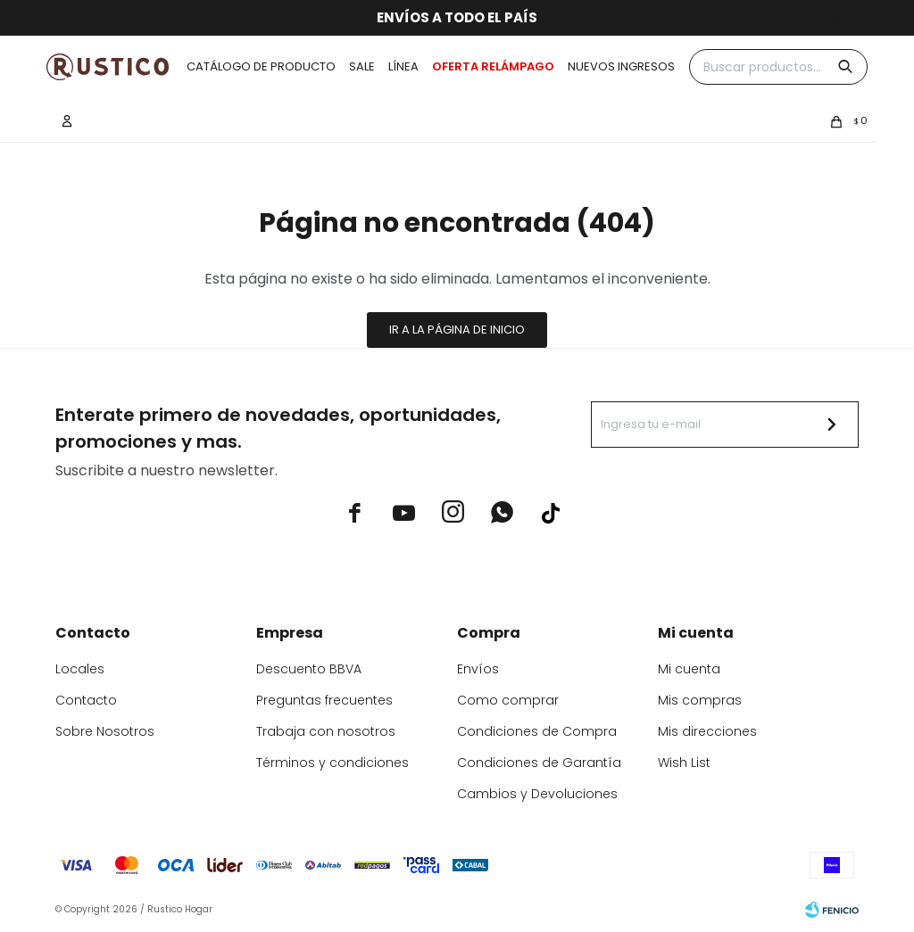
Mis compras (700, 700)
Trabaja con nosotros (325, 731)
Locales (79, 669)
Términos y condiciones (332, 762)
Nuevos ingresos (621, 66)
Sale (362, 66)
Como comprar (508, 700)
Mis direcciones (707, 731)
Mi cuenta (689, 669)
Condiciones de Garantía (539, 762)
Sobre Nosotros (104, 731)
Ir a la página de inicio (457, 329)
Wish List (684, 762)
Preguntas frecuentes (324, 700)
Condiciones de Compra (537, 731)
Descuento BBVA (308, 669)
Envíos (478, 669)
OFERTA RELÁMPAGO (493, 66)
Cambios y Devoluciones (537, 794)
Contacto (86, 700)
